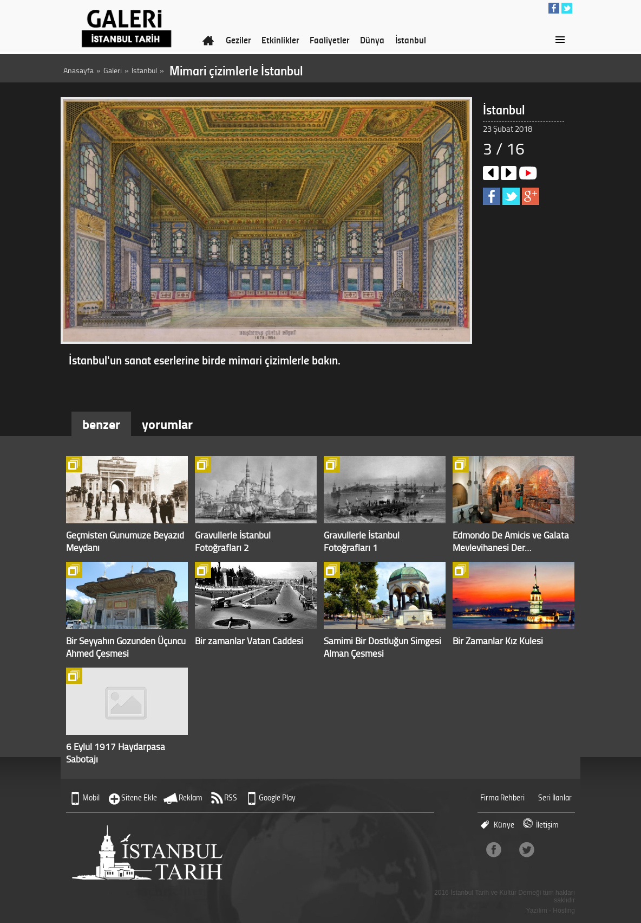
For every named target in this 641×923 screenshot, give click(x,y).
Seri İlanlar (555, 797)
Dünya (372, 39)
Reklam (190, 797)
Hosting (564, 910)
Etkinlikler (280, 39)
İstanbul (410, 39)
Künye (504, 824)
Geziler (238, 39)
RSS (230, 797)
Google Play (277, 797)
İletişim (547, 824)
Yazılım (536, 910)
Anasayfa (78, 70)
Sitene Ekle (139, 797)
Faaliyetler (329, 39)
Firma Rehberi (502, 797)
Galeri (112, 70)
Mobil (91, 797)
